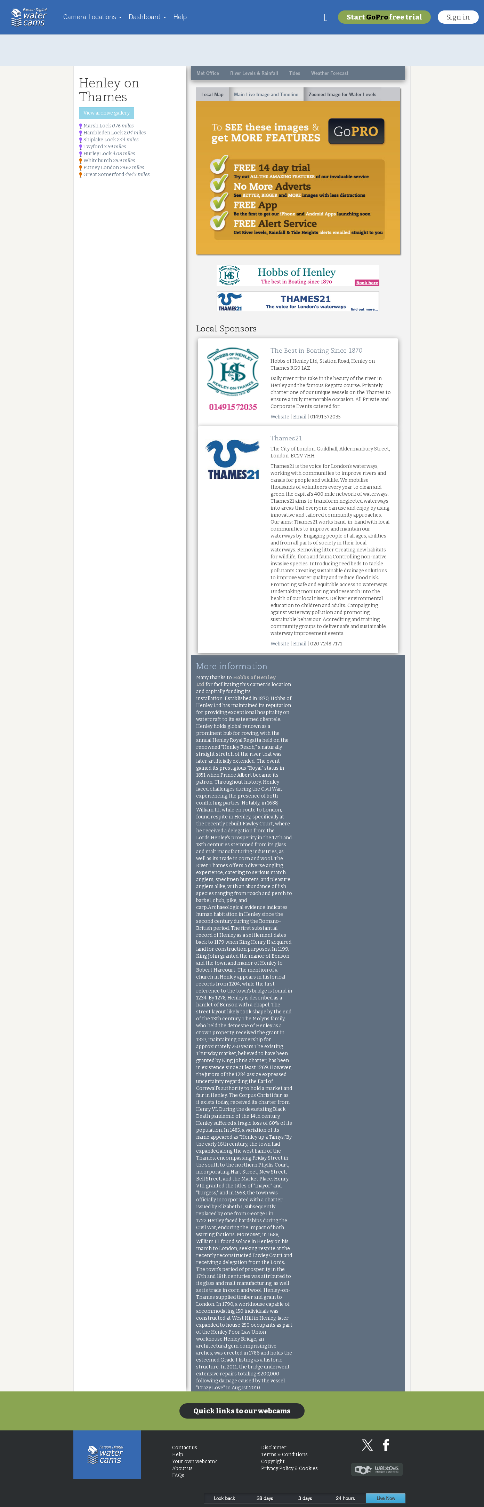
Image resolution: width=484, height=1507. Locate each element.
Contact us (184, 1448)
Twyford (102, 147)
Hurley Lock (107, 154)
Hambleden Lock (112, 133)
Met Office (207, 73)
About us (182, 1468)
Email (299, 417)
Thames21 (286, 438)
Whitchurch (107, 161)
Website (280, 417)
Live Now (386, 1498)
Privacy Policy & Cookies (289, 1468)
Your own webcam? (194, 1462)
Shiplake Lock (109, 140)
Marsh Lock (106, 126)
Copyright (273, 1462)
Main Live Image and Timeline (266, 94)
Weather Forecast (329, 73)
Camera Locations (92, 17)
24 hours (345, 1498)
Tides (294, 73)
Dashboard (147, 17)
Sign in (458, 17)
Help (180, 17)
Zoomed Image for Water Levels (342, 94)
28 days (265, 1498)
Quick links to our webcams (242, 1411)
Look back (224, 1498)
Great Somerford (114, 175)
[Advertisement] (242, 50)
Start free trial (384, 17)
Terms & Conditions (284, 1455)
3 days (305, 1498)
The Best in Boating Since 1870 (316, 350)
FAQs (178, 1475)
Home (30, 17)
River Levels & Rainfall (254, 73)
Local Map (212, 94)
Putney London (111, 168)
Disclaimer (274, 1448)
